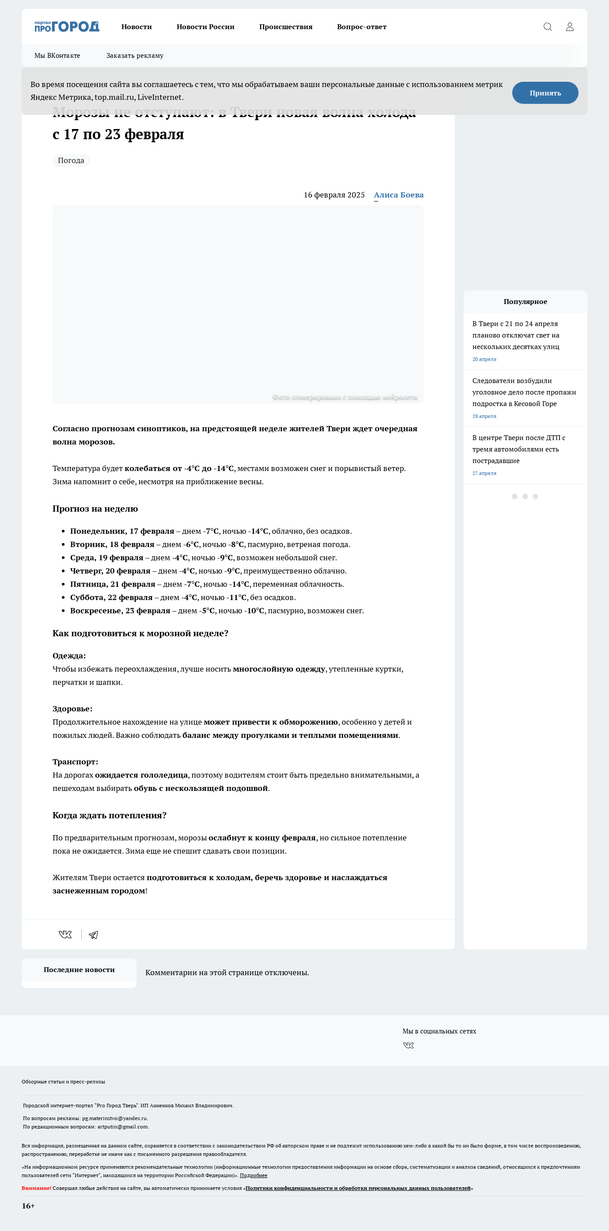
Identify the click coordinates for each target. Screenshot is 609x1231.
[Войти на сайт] (570, 26)
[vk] (66, 934)
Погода (71, 160)
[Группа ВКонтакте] (408, 1045)
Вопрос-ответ (362, 26)
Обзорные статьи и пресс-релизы (63, 1081)
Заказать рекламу (135, 55)
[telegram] (96, 934)
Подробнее (253, 1175)
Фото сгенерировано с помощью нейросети (345, 395)
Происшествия (285, 26)
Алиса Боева (399, 195)
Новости (137, 26)
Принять (545, 92)
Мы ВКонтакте (57, 55)
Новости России (206, 26)
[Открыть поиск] (547, 26)
